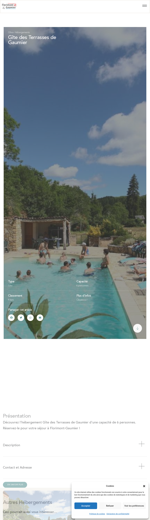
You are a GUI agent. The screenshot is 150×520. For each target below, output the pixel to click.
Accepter (85, 506)
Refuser (110, 506)
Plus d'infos (83, 296)
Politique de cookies (97, 514)
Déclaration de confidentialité (117, 514)
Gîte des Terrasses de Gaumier (32, 41)
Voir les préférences (134, 506)
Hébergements (22, 32)
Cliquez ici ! (81, 301)
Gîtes (10, 32)
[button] (144, 486)
